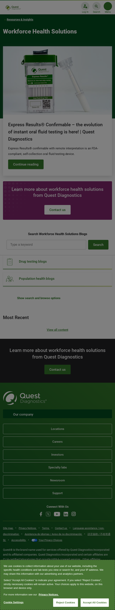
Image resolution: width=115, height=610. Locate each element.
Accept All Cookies (95, 602)
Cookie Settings (13, 602)
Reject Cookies (65, 602)
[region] (57, 585)
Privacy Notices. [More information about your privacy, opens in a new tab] (48, 594)
